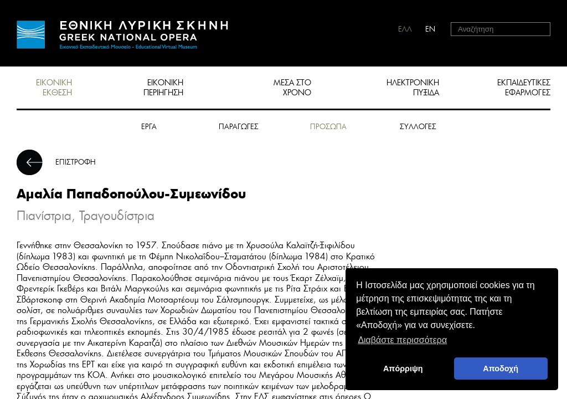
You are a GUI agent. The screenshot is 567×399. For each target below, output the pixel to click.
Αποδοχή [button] (500, 368)
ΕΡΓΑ (149, 126)
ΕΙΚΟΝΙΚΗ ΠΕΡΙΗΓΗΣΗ (163, 88)
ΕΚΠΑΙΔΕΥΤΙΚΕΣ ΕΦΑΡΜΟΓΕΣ (523, 88)
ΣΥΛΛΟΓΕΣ (418, 126)
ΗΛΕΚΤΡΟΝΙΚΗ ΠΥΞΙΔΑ (412, 88)
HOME (122, 35)
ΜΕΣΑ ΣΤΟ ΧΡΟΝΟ (292, 88)
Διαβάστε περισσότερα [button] (402, 340)
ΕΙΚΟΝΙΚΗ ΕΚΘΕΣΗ (54, 88)
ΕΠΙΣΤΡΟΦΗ (75, 162)
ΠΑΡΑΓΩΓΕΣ (239, 126)
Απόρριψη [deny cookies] (403, 368)
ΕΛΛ (405, 29)
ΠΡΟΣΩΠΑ (328, 126)
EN (430, 29)
